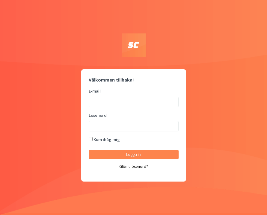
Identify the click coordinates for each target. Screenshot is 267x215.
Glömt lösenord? (133, 166)
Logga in (133, 154)
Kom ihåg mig (104, 139)
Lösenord (98, 115)
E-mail (95, 91)
